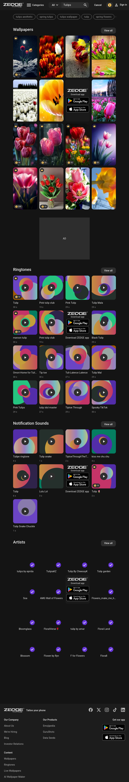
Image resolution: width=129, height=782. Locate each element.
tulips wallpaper (68, 16)
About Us (9, 725)
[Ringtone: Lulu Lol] (51, 480)
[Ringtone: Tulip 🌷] (104, 480)
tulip (86, 16)
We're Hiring (10, 731)
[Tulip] (25, 144)
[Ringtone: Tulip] (25, 292)
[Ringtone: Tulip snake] (51, 445)
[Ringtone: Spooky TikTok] (104, 396)
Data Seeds (49, 738)
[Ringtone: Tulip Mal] (104, 361)
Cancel (97, 5)
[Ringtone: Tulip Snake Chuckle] (25, 515)
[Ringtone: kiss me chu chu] (104, 445)
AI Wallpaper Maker (14, 776)
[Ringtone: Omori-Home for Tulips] (25, 361)
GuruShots (48, 731)
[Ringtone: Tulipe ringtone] (25, 445)
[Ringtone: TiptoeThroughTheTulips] (78, 445)
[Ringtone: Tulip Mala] (104, 292)
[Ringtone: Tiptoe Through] (78, 396)
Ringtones (9, 764)
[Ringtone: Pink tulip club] (51, 292)
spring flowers (104, 16)
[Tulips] (25, 57)
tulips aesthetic (24, 16)
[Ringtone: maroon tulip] (25, 327)
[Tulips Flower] (78, 144)
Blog (6, 738)
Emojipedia (49, 725)
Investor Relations (14, 744)
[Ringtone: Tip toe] (51, 361)
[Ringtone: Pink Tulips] (25, 396)
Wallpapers (10, 758)
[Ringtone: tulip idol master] (51, 396)
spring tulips (46, 16)
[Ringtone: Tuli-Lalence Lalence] (78, 361)
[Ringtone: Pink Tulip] (78, 292)
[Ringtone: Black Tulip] (104, 327)
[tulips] (51, 57)
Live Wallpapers (12, 770)
